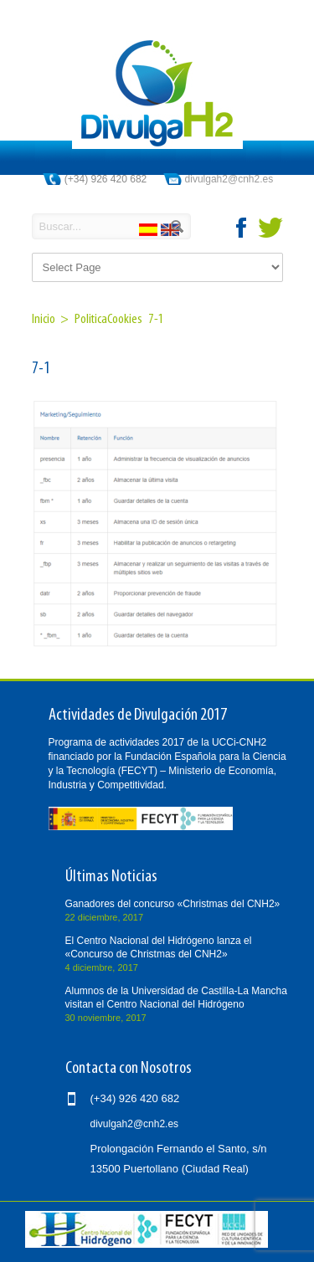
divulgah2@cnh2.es (229, 179)
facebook (242, 228)
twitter (270, 228)
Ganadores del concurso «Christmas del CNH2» (173, 904)
